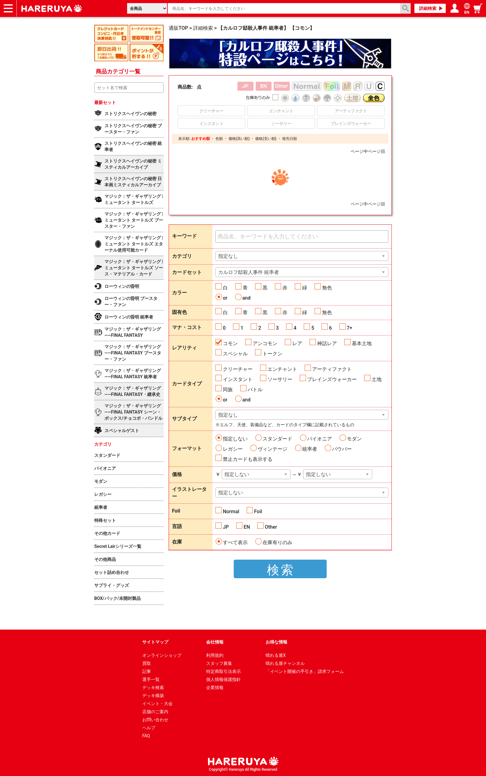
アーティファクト (332, 369)
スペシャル (235, 354)
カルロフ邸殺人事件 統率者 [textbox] (248, 272)
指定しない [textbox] (236, 474)
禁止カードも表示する (247, 459)
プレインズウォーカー (332, 379)
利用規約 (214, 655)
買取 (146, 663)
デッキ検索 (153, 687)
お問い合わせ (155, 719)
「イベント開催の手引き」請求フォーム (305, 671)
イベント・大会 (157, 703)
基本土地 (362, 343)
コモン (230, 343)
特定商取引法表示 (223, 671)
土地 (377, 379)
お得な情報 (276, 641)
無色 (327, 288)
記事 (146, 671)
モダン (354, 439)
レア (297, 343)
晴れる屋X (276, 655)
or (225, 298)
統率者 (309, 449)
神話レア (327, 343)
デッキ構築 (153, 695)
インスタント (238, 379)
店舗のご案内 (155, 711)
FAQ (146, 735)
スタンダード (277, 439)
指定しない (235, 439)
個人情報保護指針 (223, 679)
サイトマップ (155, 641)
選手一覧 (151, 679)
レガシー (233, 449)
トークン (272, 354)
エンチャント (282, 369)
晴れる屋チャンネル (285, 663)
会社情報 (214, 641)
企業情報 (214, 687)
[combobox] (301, 256)
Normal (231, 511)
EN (247, 527)
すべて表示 (235, 542)
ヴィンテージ (272, 449)
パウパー (342, 449)
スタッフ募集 (219, 663)
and (246, 298)
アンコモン (265, 343)
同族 (228, 389)
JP (226, 527)
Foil (258, 511)
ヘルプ (148, 727)
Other (271, 527)
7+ (349, 328)
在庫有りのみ (277, 542)
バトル (255, 389)
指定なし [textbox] (228, 256)
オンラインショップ (161, 655)
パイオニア (319, 439)
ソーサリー (279, 379)
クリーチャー (238, 369)
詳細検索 (427, 8)
